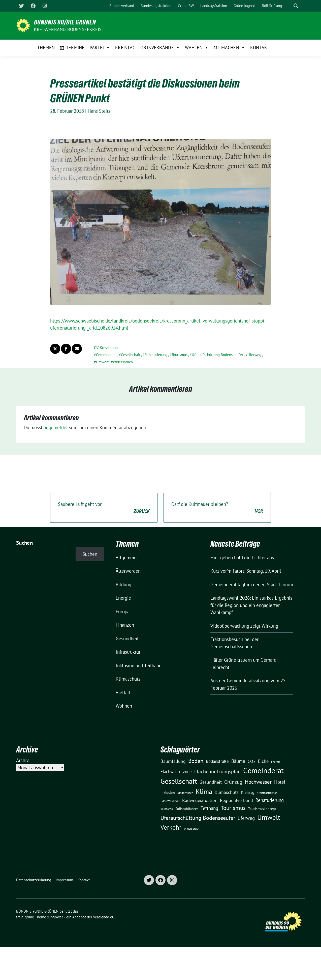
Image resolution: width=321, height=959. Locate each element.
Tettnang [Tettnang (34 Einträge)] (209, 808)
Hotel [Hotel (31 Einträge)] (279, 782)
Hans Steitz (99, 111)
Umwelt (102, 362)
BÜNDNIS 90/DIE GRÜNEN (65, 22)
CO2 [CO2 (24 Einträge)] (251, 761)
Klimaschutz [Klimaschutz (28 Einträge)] (227, 792)
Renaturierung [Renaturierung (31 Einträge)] (269, 800)
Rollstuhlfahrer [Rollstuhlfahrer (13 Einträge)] (186, 808)
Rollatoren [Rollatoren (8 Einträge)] (166, 809)
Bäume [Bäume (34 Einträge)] (238, 761)
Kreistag (125, 47)
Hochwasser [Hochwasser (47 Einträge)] (258, 781)
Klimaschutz (128, 679)
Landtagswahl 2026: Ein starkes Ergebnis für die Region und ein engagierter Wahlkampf (251, 605)
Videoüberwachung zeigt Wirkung (244, 626)
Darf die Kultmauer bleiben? (217, 508)
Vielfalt (123, 692)
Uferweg (254, 354)
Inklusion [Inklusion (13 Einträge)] (167, 792)
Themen (46, 47)
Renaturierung (156, 354)
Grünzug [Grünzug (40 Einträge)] (233, 781)
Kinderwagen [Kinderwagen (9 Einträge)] (185, 793)
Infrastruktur (128, 652)
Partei (100, 48)
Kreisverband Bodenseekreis (68, 29)
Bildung (123, 585)
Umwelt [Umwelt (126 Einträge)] (268, 817)
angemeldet (56, 427)
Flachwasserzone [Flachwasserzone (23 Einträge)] (176, 771)
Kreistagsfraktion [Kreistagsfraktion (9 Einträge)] (267, 793)
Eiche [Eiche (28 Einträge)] (263, 761)
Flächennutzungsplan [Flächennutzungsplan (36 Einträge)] (217, 771)
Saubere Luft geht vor (104, 508)
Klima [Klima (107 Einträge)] (204, 791)
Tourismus (179, 354)
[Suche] (288, 6)
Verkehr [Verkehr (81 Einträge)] (170, 827)
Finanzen (125, 625)
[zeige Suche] (296, 6)
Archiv (22, 760)
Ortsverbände (160, 48)
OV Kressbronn (106, 347)
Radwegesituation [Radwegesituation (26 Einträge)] (199, 800)
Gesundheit (127, 638)
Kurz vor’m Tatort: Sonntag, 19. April (245, 571)
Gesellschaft (130, 354)
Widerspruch (123, 362)
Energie (123, 598)
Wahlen (197, 48)
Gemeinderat (106, 354)
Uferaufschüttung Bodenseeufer (217, 354)
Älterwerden (128, 571)
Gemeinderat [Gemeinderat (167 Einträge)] (263, 770)
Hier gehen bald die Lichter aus (242, 558)
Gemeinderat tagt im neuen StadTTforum (251, 585)
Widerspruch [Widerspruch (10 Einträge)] (192, 828)
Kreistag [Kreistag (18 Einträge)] (247, 792)
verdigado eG (103, 917)
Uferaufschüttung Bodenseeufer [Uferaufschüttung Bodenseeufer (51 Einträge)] (197, 817)
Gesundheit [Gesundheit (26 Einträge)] (211, 782)
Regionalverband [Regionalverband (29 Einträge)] (236, 800)
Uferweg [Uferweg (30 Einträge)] (246, 818)
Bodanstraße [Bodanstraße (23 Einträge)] (217, 761)
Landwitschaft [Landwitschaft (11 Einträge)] (170, 801)
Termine (75, 47)
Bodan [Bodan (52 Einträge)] (195, 760)
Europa (123, 611)
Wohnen (124, 706)
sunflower (55, 917)
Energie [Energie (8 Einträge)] (275, 762)
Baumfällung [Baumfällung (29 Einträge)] (173, 761)
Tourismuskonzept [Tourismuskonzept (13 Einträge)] (262, 808)
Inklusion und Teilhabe (139, 665)
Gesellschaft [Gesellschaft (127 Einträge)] (178, 781)
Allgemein (126, 558)
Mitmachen (229, 48)
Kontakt (259, 47)
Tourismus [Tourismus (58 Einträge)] (233, 807)
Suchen (24, 542)
